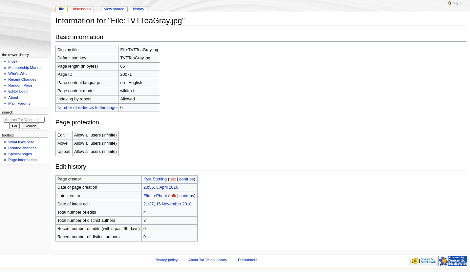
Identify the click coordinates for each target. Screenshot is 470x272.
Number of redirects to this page (87, 107)
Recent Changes (22, 79)
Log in (458, 3)
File (61, 9)
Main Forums (19, 103)
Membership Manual (25, 68)
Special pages (20, 154)
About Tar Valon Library (207, 260)
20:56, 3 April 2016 (160, 187)
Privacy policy (166, 260)
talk (172, 179)
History (138, 9)
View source (114, 9)
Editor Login (18, 91)
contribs (186, 179)
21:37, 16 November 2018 (167, 204)
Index (12, 61)
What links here (21, 142)
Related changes (22, 148)
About (13, 97)
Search (7, 112)
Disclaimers (247, 260)
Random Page (20, 85)
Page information (22, 160)
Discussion (82, 9)
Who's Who (17, 73)
